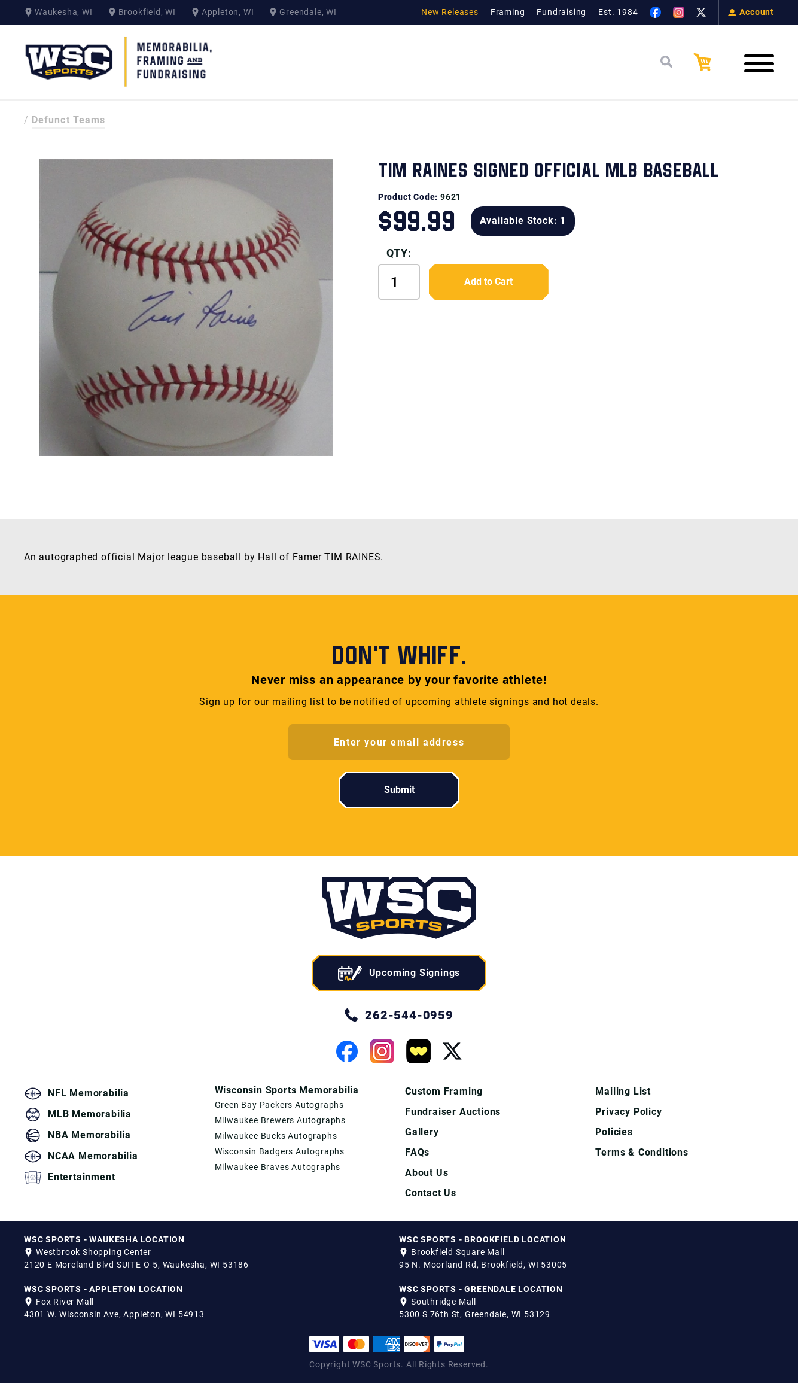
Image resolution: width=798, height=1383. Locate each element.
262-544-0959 (399, 1015)
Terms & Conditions (641, 1152)
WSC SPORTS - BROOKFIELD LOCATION (482, 1239)
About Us (426, 1172)
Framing (508, 12)
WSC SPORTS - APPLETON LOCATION (103, 1289)
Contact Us (430, 1193)
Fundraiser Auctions (453, 1111)
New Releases (450, 12)
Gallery (422, 1132)
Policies (613, 1132)
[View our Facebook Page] (655, 12)
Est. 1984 (618, 12)
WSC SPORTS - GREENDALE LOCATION (481, 1289)
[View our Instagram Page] (678, 12)
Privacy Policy (628, 1111)
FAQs (417, 1152)
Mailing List (623, 1091)
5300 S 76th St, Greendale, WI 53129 (474, 1314)
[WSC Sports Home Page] (119, 62)
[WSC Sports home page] (399, 910)
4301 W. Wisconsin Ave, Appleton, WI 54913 (114, 1314)
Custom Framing (444, 1091)
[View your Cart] (711, 62)
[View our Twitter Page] (701, 12)
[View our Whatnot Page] (418, 1051)
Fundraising (561, 12)
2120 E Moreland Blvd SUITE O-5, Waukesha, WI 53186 (136, 1264)
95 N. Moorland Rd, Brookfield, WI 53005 (483, 1264)
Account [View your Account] (751, 12)
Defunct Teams (69, 120)
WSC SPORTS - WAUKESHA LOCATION (104, 1239)
